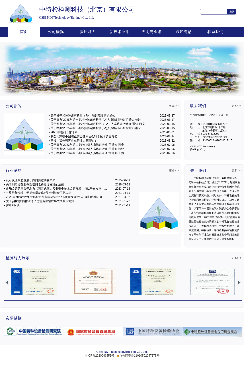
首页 (24, 31)
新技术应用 (120, 31)
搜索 (231, 11)
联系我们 (215, 31)
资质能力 (88, 31)
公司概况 (56, 31)
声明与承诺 (151, 31)
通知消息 (183, 31)
